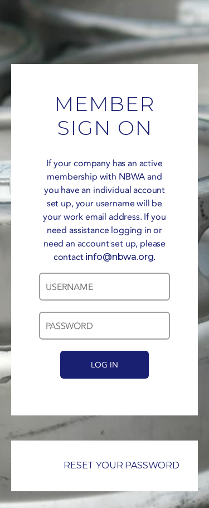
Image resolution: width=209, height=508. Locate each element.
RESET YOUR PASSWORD (104, 465)
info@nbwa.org (119, 256)
